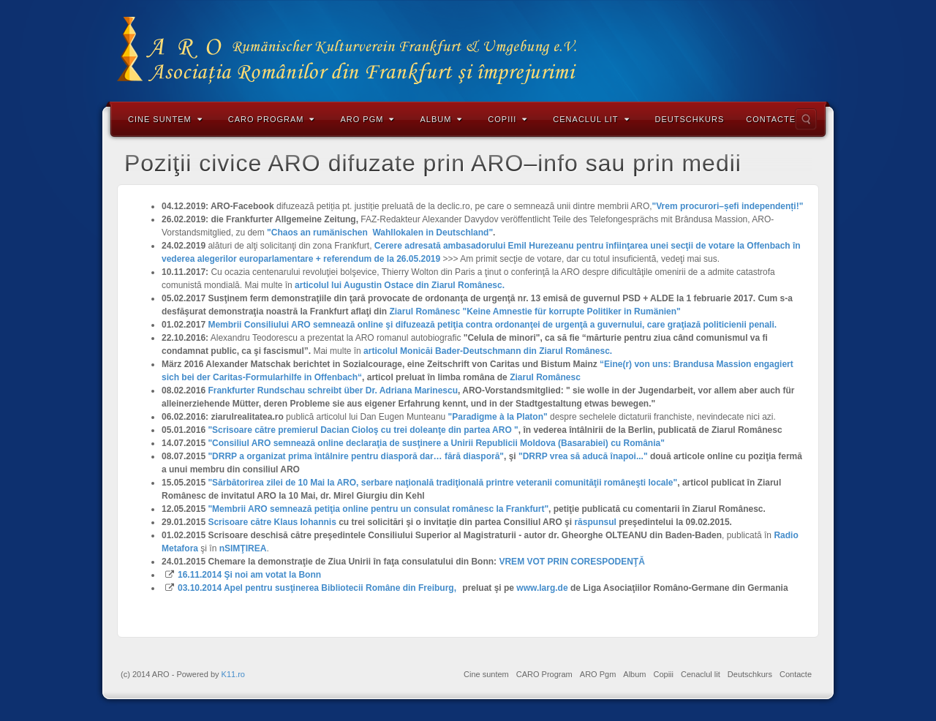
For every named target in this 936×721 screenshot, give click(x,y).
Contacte (771, 119)
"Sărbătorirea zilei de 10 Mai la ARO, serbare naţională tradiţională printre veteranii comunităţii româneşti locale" (442, 482)
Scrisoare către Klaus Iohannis (272, 522)
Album (441, 119)
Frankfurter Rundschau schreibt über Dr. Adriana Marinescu (333, 390)
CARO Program (271, 119)
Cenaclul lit (591, 119)
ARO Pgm (367, 119)
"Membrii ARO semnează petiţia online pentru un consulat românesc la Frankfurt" (378, 509)
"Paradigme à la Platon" (498, 417)
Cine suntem (165, 119)
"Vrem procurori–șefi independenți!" (728, 206)
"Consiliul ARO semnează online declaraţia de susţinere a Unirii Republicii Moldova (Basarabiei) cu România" (436, 443)
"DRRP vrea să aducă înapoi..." (583, 456)
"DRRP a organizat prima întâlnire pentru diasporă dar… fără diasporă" (356, 456)
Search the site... (806, 119)
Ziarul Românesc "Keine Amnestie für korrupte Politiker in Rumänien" (534, 311)
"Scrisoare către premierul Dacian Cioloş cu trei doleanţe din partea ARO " (363, 430)
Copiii (507, 119)
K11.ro (233, 674)
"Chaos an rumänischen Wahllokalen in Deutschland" (380, 232)
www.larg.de (541, 588)
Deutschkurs (690, 119)
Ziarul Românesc (545, 377)
